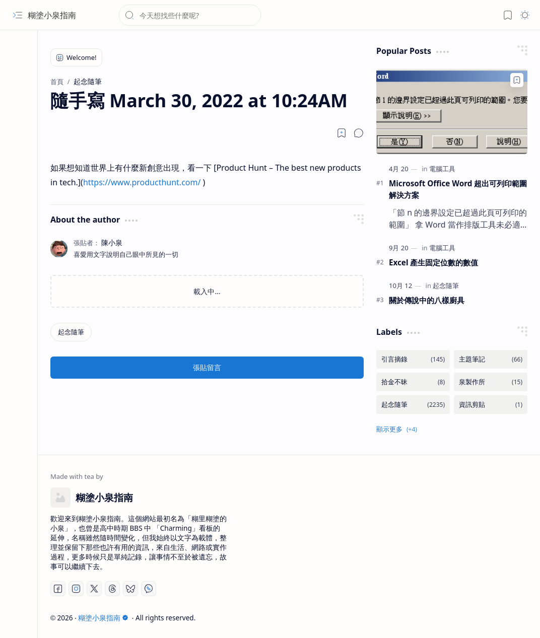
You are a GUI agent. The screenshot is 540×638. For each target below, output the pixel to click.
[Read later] (341, 132)
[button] (17, 15)
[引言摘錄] (413, 359)
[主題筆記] (490, 359)
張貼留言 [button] (207, 367)
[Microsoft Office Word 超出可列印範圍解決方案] (451, 111)
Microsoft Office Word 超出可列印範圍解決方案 (458, 189)
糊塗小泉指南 (52, 15)
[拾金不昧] (413, 382)
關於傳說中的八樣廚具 (426, 300)
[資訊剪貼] (490, 404)
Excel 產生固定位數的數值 (433, 262)
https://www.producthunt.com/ (142, 182)
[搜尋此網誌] (189, 15)
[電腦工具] (442, 168)
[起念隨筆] (71, 332)
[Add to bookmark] (516, 80)
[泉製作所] (490, 382)
